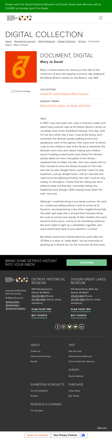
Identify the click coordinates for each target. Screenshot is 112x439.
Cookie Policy (13, 305)
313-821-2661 (77, 296)
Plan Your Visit (75, 351)
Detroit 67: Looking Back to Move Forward (64, 94)
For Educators (37, 410)
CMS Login (102, 427)
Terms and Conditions (16, 309)
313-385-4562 (39, 299)
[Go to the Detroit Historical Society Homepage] (20, 17)
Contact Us (36, 351)
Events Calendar (76, 376)
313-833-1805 (38, 296)
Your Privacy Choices (65, 435)
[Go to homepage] (16, 283)
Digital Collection (67, 41)
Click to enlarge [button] (21, 91)
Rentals (34, 361)
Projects (34, 395)
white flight (84, 105)
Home (9, 41)
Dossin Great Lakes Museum (82, 361)
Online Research (46, 41)
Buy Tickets (39, 315)
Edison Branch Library (52, 105)
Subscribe (87, 262)
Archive (82, 41)
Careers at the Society (41, 356)
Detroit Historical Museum (80, 356)
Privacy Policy (13, 302)
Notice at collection (38, 435)
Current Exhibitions (39, 390)
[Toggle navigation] (101, 18)
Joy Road (71, 105)
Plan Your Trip (41, 309)
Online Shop (74, 390)
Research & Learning (24, 41)
